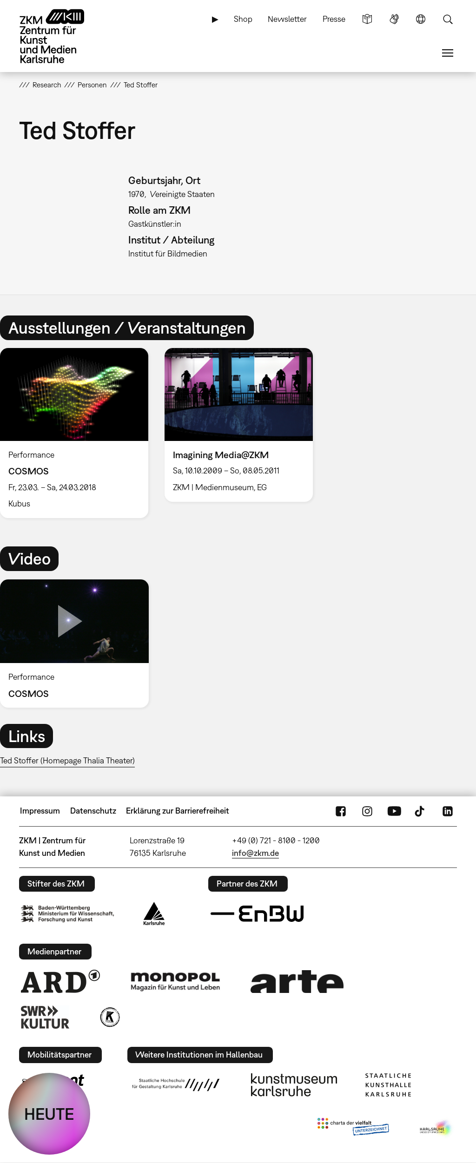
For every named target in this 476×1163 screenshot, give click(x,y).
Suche (447, 19)
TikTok (420, 810)
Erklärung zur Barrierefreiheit (177, 810)
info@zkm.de (255, 853)
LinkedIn (447, 810)
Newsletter (287, 19)
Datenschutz (93, 810)
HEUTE (49, 1113)
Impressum (40, 810)
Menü (447, 53)
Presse (334, 19)
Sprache (420, 19)
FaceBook (340, 810)
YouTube (394, 810)
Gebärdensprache (394, 19)
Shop (243, 19)
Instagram (367, 810)
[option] (238, 424)
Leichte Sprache (367, 19)
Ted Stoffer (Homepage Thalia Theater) (67, 760)
